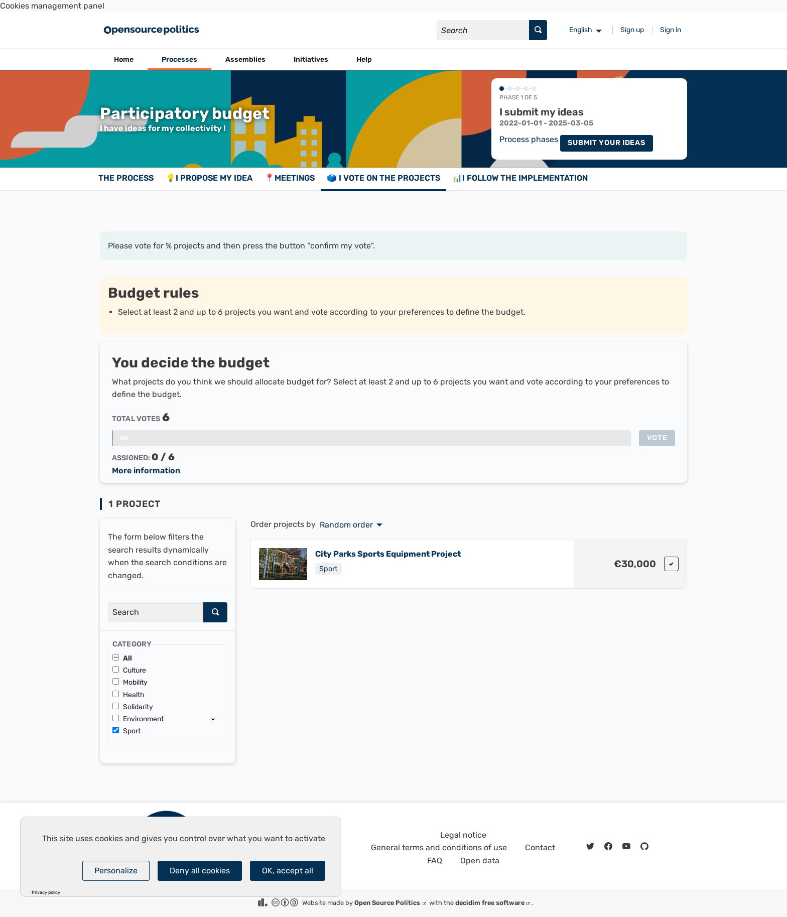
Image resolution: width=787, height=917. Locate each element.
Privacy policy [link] (46, 892)
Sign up (632, 30)
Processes (179, 59)
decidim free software (493, 902)
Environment (138, 719)
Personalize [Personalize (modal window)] (116, 870)
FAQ (434, 860)
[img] (671, 564)
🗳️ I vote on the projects (383, 178)
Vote (657, 438)
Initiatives (311, 59)
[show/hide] (217, 719)
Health (128, 695)
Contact (540, 847)
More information (146, 471)
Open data (479, 860)
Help (364, 59)
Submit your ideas (606, 143)
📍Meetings (290, 178)
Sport (126, 731)
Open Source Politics (390, 902)
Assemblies (245, 59)
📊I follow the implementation (520, 178)
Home (124, 59)
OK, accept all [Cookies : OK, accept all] (287, 870)
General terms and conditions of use (439, 847)
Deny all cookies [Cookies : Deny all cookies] (200, 870)
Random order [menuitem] (346, 525)
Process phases (528, 140)
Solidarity (132, 707)
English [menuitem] (580, 30)
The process (126, 178)
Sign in (670, 30)
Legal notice (463, 835)
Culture (129, 670)
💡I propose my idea (209, 178)
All (122, 658)
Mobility (130, 682)
